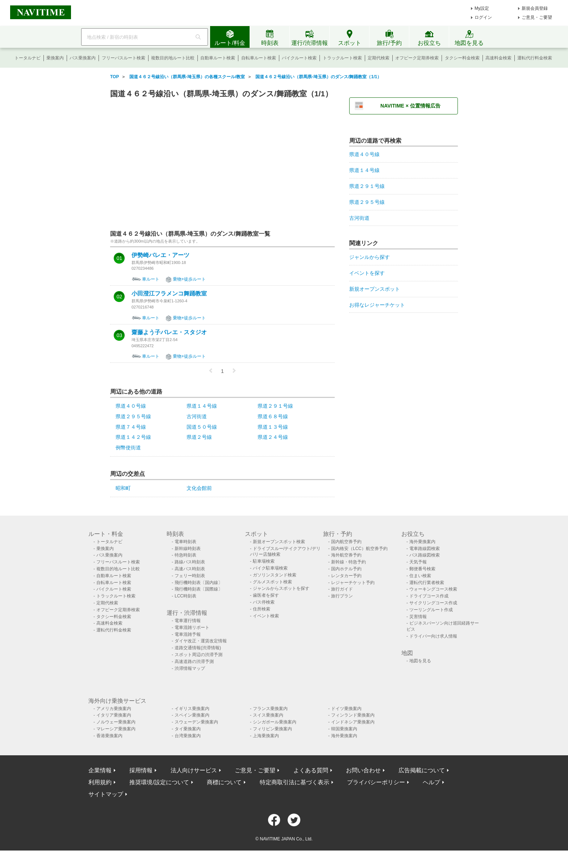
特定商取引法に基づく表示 (294, 782)
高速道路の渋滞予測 (194, 661)
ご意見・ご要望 (537, 17)
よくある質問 (310, 770)
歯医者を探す (266, 595)
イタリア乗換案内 (113, 715)
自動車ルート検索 (217, 57)
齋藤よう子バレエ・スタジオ (169, 332)
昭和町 (123, 488)
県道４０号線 (131, 406)
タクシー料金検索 (462, 57)
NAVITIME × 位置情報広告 (410, 106)
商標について (224, 782)
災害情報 (418, 616)
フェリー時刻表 (190, 575)
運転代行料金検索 (534, 57)
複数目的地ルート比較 (173, 57)
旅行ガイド (342, 589)
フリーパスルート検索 (123, 57)
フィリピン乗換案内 (272, 728)
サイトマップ (105, 794)
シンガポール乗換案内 (274, 722)
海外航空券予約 (346, 555)
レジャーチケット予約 (353, 582)
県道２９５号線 (133, 416)
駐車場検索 (264, 561)
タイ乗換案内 (188, 728)
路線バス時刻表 (190, 561)
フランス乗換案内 (270, 708)
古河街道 (197, 416)
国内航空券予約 (346, 541)
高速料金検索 (498, 57)
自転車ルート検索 (258, 57)
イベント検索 (266, 615)
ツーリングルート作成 (431, 609)
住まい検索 (420, 575)
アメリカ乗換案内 (113, 708)
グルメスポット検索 (272, 581)
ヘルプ (431, 782)
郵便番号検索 (422, 568)
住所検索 (261, 609)
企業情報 (100, 770)
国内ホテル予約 (346, 568)
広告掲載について (421, 770)
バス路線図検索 (424, 555)
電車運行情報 (188, 620)
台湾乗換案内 (188, 735)
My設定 (482, 8)
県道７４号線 (131, 427)
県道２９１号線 (275, 406)
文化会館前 (199, 488)
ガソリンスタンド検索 (274, 575)
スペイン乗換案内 (192, 715)
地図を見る (420, 660)
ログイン (483, 17)
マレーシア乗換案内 (115, 728)
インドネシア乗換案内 (353, 722)
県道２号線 (199, 437)
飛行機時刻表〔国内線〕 (198, 582)
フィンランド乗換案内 (353, 715)
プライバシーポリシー (376, 782)
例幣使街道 (128, 447)
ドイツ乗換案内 (346, 708)
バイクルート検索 (299, 57)
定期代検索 (378, 57)
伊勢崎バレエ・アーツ (160, 255)
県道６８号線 (273, 416)
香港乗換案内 (109, 735)
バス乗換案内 (83, 57)
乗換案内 (55, 57)
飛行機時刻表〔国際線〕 (198, 589)
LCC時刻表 (185, 596)
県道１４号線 (202, 406)
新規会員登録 (535, 8)
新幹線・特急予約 (348, 561)
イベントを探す (367, 273)
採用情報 (141, 770)
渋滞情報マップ (190, 668)
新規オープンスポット (374, 289)
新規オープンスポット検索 (279, 541)
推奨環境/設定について (159, 782)
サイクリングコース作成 (433, 602)
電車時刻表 (185, 541)
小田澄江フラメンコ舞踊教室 (169, 294)
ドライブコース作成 (428, 596)
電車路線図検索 (424, 548)
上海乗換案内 (266, 735)
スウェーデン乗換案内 (196, 722)
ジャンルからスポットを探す (281, 588)
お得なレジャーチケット (377, 305)
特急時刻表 (185, 555)
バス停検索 (264, 602)
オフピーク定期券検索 (417, 57)
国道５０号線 (202, 427)
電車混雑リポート (192, 627)
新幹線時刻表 (188, 548)
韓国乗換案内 (344, 728)
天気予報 (418, 561)
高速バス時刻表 (190, 568)
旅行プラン (342, 596)
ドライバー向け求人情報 (433, 636)
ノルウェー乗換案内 (115, 722)
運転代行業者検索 (426, 582)
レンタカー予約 (346, 575)
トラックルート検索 (342, 57)
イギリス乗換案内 (192, 708)
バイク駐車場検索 (270, 568)
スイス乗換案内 (268, 715)
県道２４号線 (273, 437)
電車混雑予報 (188, 634)
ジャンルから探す (369, 257)
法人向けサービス (194, 770)
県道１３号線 (273, 427)
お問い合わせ (363, 770)
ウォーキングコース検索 (433, 589)
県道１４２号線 (133, 437)
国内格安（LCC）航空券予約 (359, 548)
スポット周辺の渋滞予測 (198, 654)
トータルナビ (27, 57)
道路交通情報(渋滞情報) (198, 647)
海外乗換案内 (422, 541)
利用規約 (100, 782)
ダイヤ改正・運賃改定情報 (201, 640)
